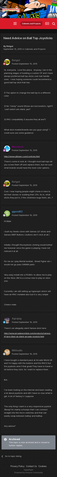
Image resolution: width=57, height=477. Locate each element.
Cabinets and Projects (35, 49)
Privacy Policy (18, 466)
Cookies (42, 466)
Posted (24, 63)
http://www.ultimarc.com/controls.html (22, 156)
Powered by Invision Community (28, 472)
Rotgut (9, 46)
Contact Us (31, 466)
